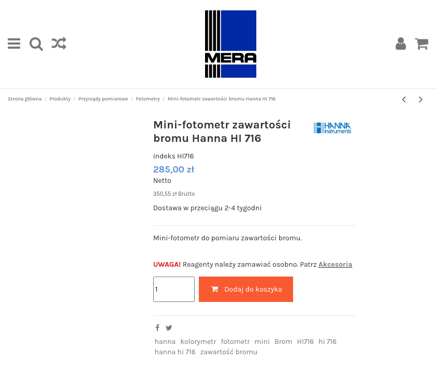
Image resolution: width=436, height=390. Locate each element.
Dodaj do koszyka (246, 289)
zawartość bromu (229, 352)
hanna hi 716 (174, 352)
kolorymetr (198, 341)
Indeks (164, 156)
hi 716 (327, 341)
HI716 (305, 341)
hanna (165, 341)
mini (262, 341)
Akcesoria (335, 264)
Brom (283, 341)
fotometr (235, 341)
